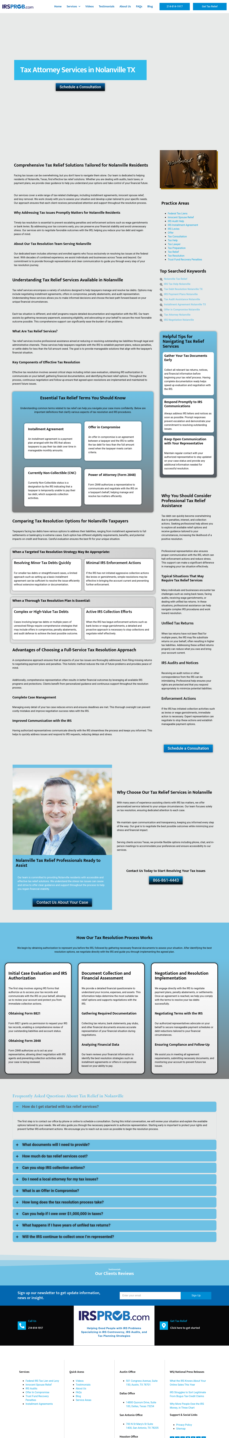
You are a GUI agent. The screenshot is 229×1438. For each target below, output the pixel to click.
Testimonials (106, 6)
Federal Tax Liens (177, 214)
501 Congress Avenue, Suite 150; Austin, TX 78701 (142, 1383)
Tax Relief (173, 252)
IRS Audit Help (176, 221)
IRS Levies (173, 229)
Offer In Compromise (37, 1392)
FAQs (139, 6)
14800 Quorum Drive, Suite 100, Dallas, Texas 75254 (141, 1404)
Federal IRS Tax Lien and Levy (42, 1381)
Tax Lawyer (174, 244)
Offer (171, 233)
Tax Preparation (177, 248)
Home (58, 6)
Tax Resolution (176, 256)
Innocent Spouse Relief (181, 217)
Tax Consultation (177, 237)
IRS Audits (31, 1388)
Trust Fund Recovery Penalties (185, 260)
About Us (125, 6)
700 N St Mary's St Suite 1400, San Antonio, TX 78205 (142, 1426)
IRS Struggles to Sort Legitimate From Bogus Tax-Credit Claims (188, 1394)
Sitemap (181, 1428)
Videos (89, 6)
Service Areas (83, 1400)
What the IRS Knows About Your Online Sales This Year (188, 1383)
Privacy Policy (184, 1425)
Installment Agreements (39, 1404)
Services (73, 6)
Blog (150, 6)
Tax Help (173, 240)
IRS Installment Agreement (183, 225)
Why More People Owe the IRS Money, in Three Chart (187, 1406)
